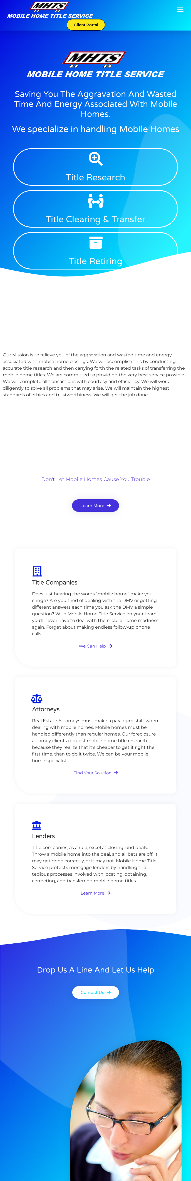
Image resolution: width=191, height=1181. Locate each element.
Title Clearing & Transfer (95, 219)
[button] (180, 9)
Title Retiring (95, 261)
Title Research (95, 177)
